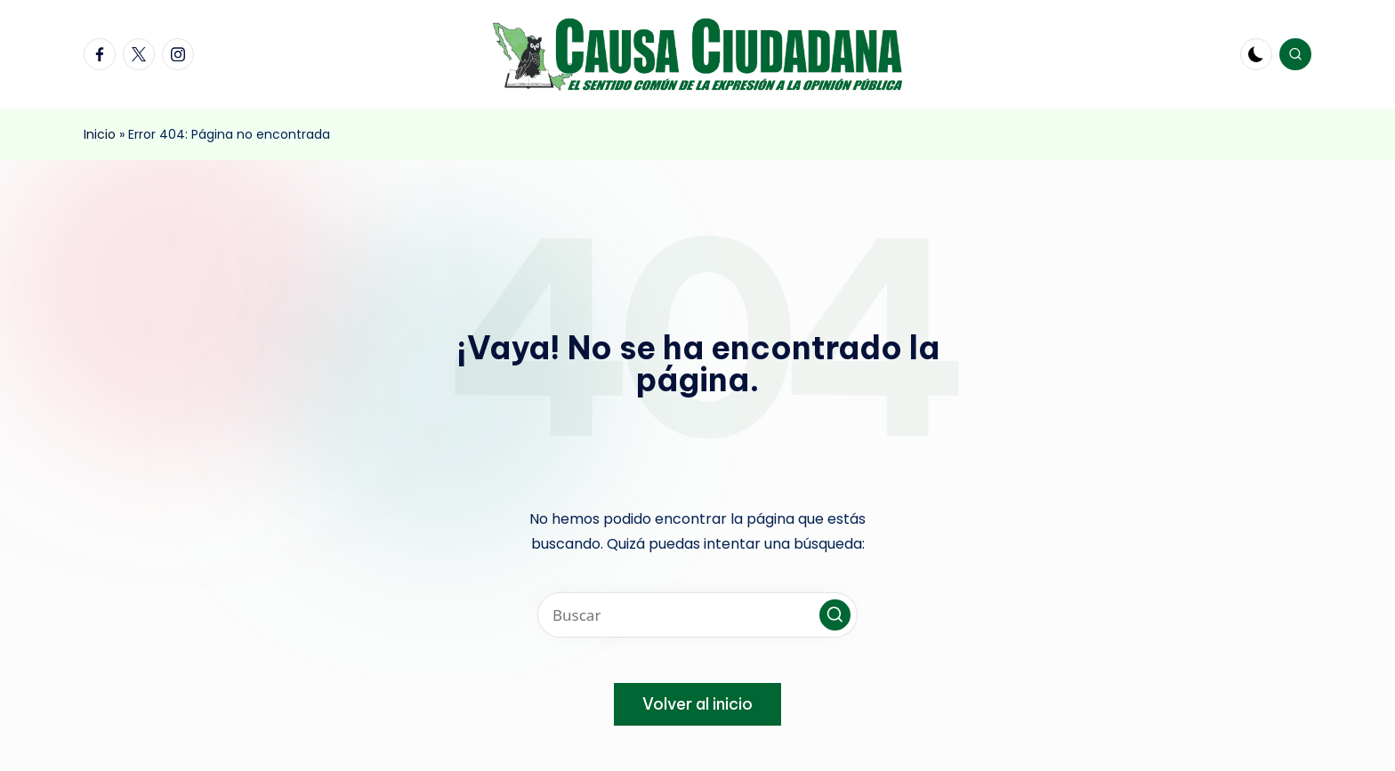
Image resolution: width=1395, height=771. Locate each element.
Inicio (100, 134)
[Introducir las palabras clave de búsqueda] (697, 615)
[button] (835, 614)
